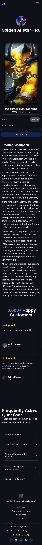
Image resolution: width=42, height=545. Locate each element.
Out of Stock (21, 134)
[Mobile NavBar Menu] (38, 3)
